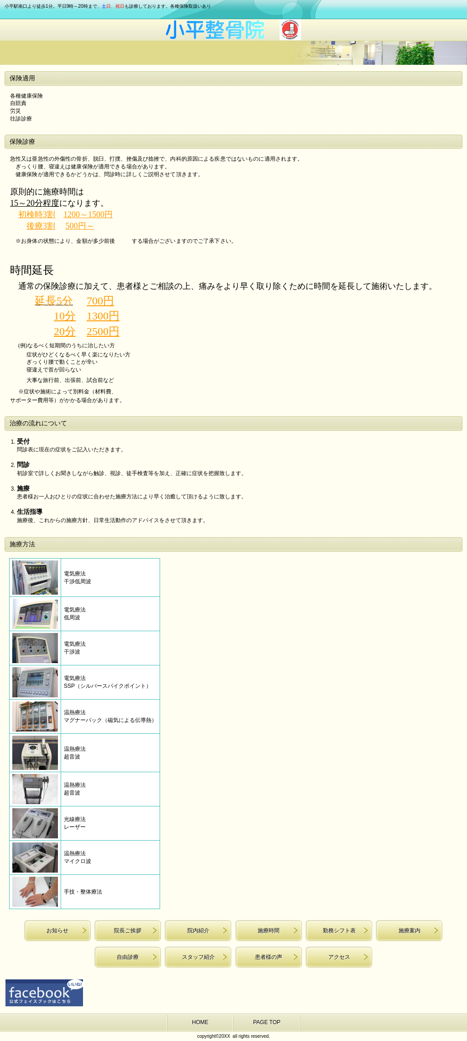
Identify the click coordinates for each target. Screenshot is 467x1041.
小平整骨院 (233, 30)
